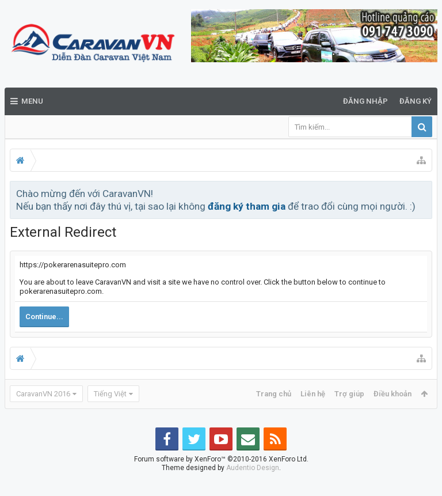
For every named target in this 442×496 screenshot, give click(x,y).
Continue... (44, 316)
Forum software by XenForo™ (221, 478)
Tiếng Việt (110, 393)
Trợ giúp (349, 393)
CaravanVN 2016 (43, 393)
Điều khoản (392, 393)
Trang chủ (273, 393)
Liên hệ (312, 393)
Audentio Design (252, 486)
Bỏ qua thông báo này (424, 193)
